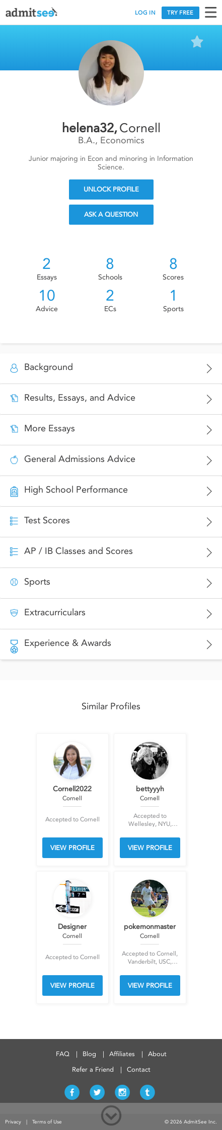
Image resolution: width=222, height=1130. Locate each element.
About (157, 1054)
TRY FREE (180, 13)
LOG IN (145, 13)
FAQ (62, 1054)
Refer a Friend (93, 1069)
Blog (89, 1054)
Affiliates (122, 1054)
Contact (139, 1069)
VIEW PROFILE (72, 848)
